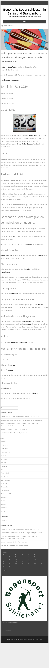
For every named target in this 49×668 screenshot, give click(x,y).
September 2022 (6, 452)
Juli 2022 (3, 456)
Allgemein (4, 520)
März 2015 (4, 508)
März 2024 (4, 442)
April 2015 (4, 504)
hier (8, 360)
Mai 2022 (3, 462)
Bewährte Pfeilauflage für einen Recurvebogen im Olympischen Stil (20, 416)
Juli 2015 (3, 501)
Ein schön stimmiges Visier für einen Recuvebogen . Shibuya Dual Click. (21, 420)
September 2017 (6, 494)
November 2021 (5, 483)
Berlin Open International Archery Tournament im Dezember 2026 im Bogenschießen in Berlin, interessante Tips (24, 57)
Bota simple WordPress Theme (16, 639)
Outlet (40, 305)
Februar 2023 (5, 448)
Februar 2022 (5, 473)
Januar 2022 (4, 476)
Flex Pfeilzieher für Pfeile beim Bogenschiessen (14, 433)
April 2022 (4, 466)
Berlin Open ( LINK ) (10, 67)
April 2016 (4, 497)
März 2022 (4, 469)
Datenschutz (7, 631)
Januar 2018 (4, 487)
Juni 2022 (4, 459)
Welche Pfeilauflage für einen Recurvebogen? (14, 429)
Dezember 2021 (5, 480)
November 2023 (5, 445)
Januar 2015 (4, 511)
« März (5, 570)
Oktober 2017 (5, 490)
